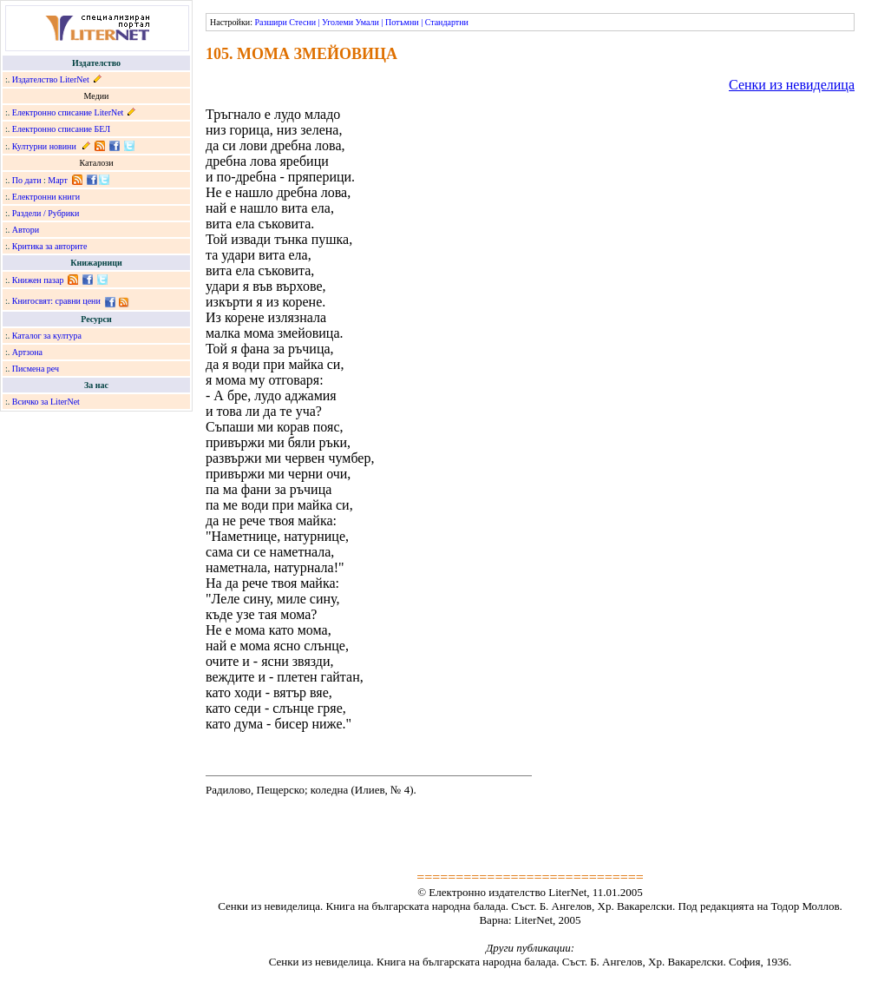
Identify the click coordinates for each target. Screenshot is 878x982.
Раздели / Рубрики (46, 213)
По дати (27, 180)
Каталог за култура (47, 335)
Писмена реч (35, 368)
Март (58, 180)
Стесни (302, 22)
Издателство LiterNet (50, 79)
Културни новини (44, 146)
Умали (367, 22)
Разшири (270, 22)
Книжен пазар (38, 280)
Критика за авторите (50, 246)
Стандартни (446, 22)
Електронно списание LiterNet (68, 112)
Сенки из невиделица (792, 84)
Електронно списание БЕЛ (61, 129)
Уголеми (337, 22)
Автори (25, 229)
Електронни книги (46, 196)
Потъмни (402, 22)
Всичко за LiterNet (46, 401)
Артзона (27, 352)
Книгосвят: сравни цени (56, 301)
